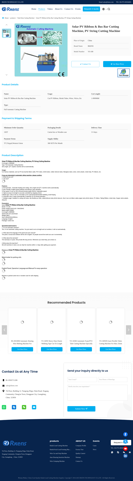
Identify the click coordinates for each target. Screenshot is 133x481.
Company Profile (81, 445)
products (12, 18)
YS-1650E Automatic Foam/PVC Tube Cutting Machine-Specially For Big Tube (81, 343)
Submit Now (81, 409)
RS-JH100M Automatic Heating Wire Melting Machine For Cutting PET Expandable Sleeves (22, 343)
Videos (50, 9)
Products (41, 9)
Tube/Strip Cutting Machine (25, 18)
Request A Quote (91, 9)
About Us (58, 9)
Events (78, 9)
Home (33, 9)
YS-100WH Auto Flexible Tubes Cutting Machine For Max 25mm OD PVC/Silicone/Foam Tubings (110, 343)
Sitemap (78, 457)
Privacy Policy (22, 478)
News (94, 449)
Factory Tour (79, 449)
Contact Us (68, 9)
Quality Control (80, 453)
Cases (94, 445)
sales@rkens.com (12, 386)
